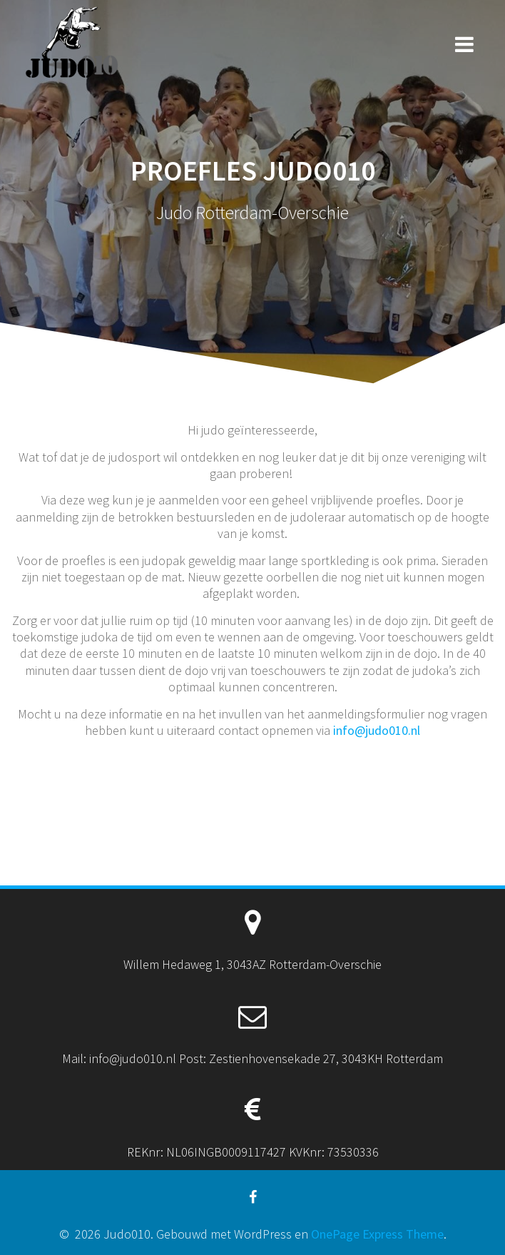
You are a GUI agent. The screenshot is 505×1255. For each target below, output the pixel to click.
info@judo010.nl (376, 730)
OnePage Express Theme (377, 1234)
